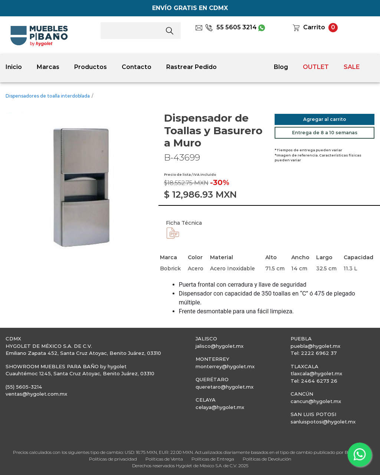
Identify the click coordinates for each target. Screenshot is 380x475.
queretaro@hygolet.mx (224, 387)
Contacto (136, 66)
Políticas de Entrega (212, 459)
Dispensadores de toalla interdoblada (48, 96)
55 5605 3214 (231, 27)
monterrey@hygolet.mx (225, 366)
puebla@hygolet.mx (315, 346)
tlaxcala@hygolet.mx (316, 373)
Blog (281, 66)
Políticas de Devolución (267, 459)
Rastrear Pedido (191, 66)
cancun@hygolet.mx (316, 401)
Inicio (14, 66)
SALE (352, 66)
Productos (90, 66)
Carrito (314, 27)
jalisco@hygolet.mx (219, 346)
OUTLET (316, 66)
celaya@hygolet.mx (220, 407)
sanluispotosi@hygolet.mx (323, 422)
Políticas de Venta (164, 459)
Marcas (48, 66)
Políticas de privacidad (113, 459)
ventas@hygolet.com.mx (36, 394)
